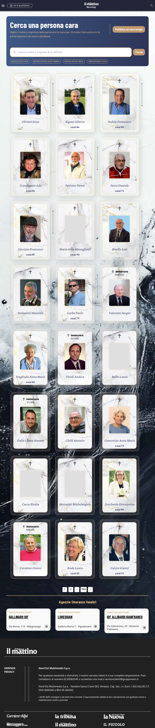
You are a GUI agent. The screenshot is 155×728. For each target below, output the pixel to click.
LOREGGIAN (65, 617)
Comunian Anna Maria (119, 440)
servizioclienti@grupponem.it (121, 679)
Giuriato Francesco (30, 249)
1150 (83, 589)
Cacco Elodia (30, 504)
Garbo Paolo (75, 313)
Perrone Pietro (74, 185)
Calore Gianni (119, 568)
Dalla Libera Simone (30, 440)
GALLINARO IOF (18, 617)
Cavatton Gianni (30, 568)
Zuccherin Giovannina (119, 504)
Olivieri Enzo (30, 122)
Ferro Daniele (119, 185)
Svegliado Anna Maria (30, 377)
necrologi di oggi (19, 61)
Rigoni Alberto (75, 122)
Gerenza (9, 668)
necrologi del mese (73, 61)
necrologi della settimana (46, 61)
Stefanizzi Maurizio (30, 313)
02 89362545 (71, 679)
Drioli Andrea (75, 377)
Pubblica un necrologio (129, 29)
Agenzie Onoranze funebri (77, 602)
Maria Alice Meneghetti (75, 249)
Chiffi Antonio (74, 440)
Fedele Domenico (119, 122)
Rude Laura (74, 568)
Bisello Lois (119, 249)
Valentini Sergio (119, 313)
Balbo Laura (119, 377)
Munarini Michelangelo (75, 504)
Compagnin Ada (30, 185)
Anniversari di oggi (97, 61)
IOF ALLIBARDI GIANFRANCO (125, 617)
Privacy (9, 672)
